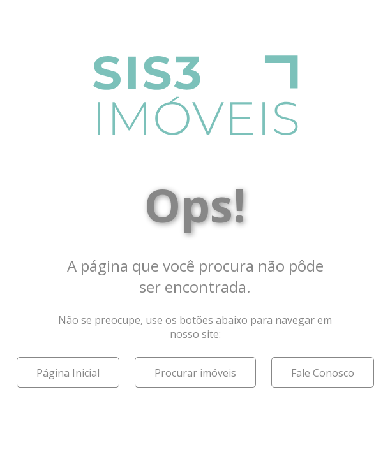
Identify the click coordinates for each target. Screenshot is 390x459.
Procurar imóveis (195, 373)
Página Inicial (68, 373)
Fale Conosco (322, 373)
